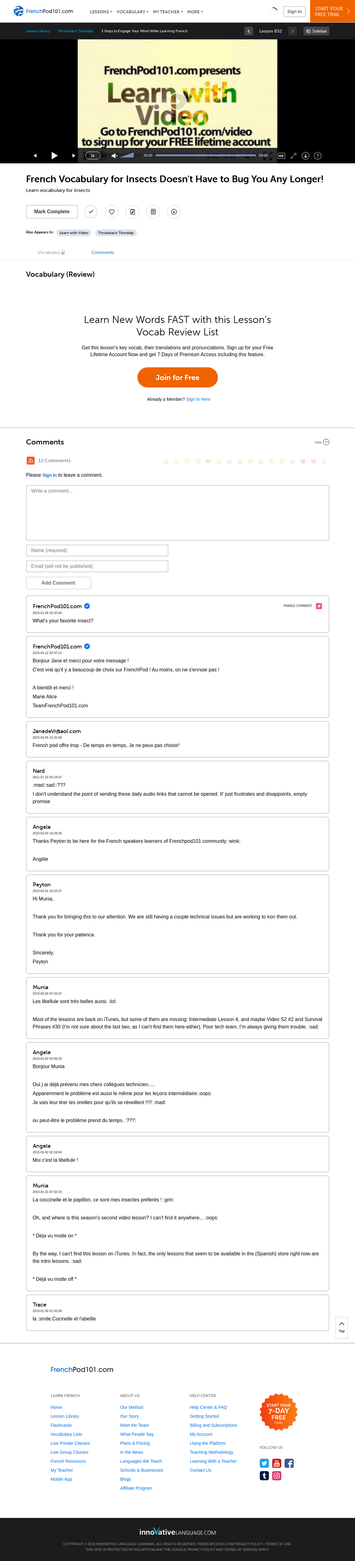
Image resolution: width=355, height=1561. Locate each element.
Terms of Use (278, 1544)
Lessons (99, 12)
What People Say (137, 1434)
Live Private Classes (70, 1443)
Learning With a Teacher (213, 1461)
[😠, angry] (219, 461)
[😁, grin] (187, 461)
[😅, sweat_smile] (240, 461)
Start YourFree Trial (333, 11)
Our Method (131, 1407)
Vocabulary (131, 12)
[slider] (127, 155)
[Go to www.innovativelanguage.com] (178, 1531)
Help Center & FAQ (208, 1407)
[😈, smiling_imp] (303, 461)
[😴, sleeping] (282, 461)
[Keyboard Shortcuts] (318, 156)
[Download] (306, 156)
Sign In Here (198, 399)
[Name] (97, 550)
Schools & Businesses (141, 1470)
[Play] (55, 156)
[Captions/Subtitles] (281, 156)
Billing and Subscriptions (213, 1425)
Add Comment (58, 583)
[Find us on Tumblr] (264, 1475)
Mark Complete (52, 211)
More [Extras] (193, 12)
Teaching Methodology (211, 1452)
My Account (201, 1434)
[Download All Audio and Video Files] (174, 212)
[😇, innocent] (271, 461)
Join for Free (177, 377)
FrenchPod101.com (215, 1544)
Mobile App (61, 1479)
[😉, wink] (250, 461)
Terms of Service (241, 1549)
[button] (273, 11)
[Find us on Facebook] (289, 1463)
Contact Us (200, 1470)
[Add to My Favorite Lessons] (112, 212)
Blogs (125, 1479)
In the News (131, 1452)
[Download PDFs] (153, 212)
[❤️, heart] (313, 461)
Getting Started (204, 1416)
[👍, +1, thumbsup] (324, 461)
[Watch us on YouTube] (277, 1463)
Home (56, 1407)
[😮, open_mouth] (292, 461)
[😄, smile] (166, 461)
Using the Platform (207, 1443)
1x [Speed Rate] (92, 155)
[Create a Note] (132, 212)
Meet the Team (134, 1425)
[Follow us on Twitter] (264, 1463)
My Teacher (166, 12)
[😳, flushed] (176, 461)
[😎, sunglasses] (208, 461)
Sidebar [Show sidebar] (319, 31)
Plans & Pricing (134, 1443)
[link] (249, 31)
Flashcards (61, 1425)
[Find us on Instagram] (277, 1475)
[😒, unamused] (198, 461)
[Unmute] (115, 156)
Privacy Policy (248, 1544)
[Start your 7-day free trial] (279, 1412)
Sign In (294, 11)
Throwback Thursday (75, 31)
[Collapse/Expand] (177, 442)
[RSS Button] (30, 460)
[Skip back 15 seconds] (35, 156)
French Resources (68, 1461)
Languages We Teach (141, 1461)
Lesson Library (38, 31)
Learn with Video (73, 233)
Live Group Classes (70, 1452)
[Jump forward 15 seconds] (74, 156)
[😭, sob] (261, 461)
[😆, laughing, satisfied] (229, 461)
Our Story (129, 1416)
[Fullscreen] (293, 156)
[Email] (97, 566)
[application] (177, 101)
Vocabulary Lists (66, 1434)
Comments (103, 252)
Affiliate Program (136, 1488)
